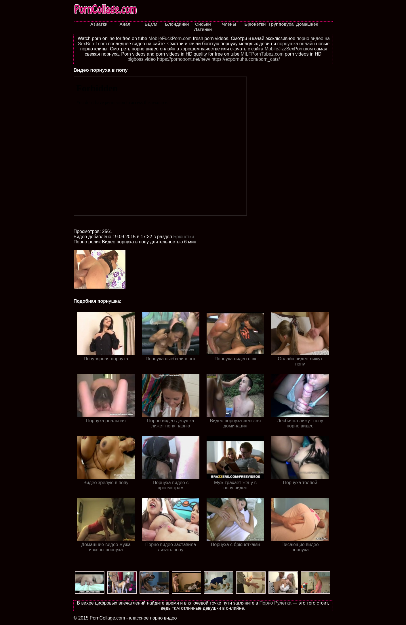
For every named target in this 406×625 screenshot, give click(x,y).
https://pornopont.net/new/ (183, 59)
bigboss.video (141, 59)
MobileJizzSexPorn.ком (289, 48)
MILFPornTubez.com (262, 54)
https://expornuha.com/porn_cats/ (245, 59)
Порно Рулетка (275, 603)
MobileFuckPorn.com (170, 38)
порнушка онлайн (296, 43)
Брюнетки (183, 236)
